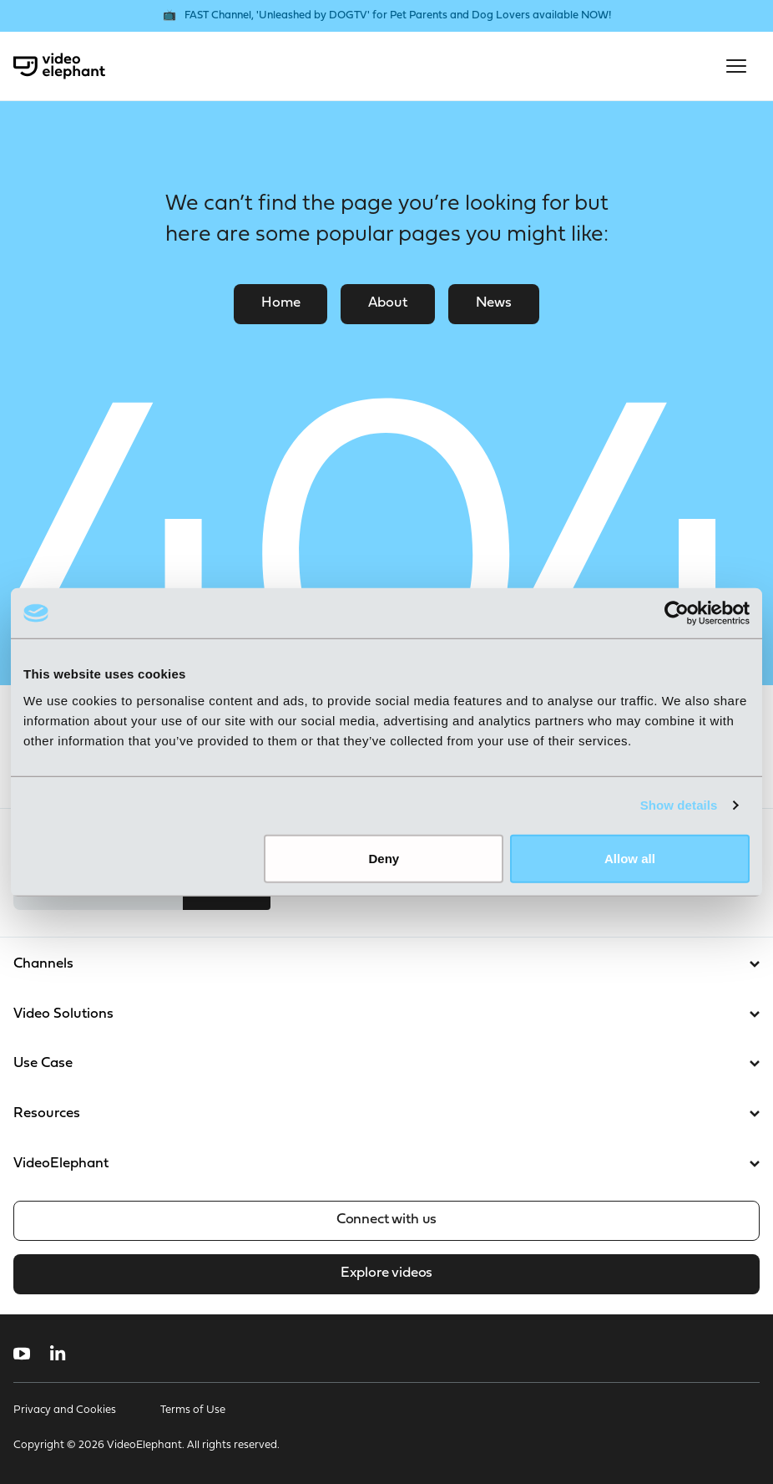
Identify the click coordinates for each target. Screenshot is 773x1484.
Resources (386, 1113)
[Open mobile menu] (736, 66)
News (494, 303)
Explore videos (386, 1273)
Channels (386, 964)
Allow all (629, 858)
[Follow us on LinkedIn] (58, 1353)
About (387, 303)
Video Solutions (386, 1014)
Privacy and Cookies (64, 1410)
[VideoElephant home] (59, 66)
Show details (679, 805)
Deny (384, 858)
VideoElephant (386, 1163)
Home (280, 303)
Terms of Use (192, 1410)
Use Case (386, 1063)
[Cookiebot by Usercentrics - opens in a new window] (677, 613)
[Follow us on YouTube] (21, 1353)
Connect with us (386, 1219)
